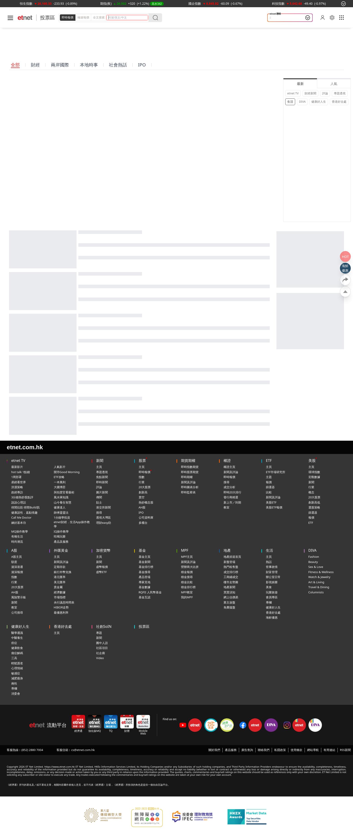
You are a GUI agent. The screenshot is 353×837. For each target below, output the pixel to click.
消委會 (15, 694)
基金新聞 (144, 562)
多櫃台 (143, 523)
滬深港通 (17, 567)
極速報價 (83, 17)
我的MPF (187, 597)
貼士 (99, 502)
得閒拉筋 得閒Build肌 (25, 507)
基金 (142, 550)
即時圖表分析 (190, 487)
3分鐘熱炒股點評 (22, 497)
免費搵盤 (229, 607)
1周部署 (16, 477)
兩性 (14, 683)
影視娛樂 (272, 582)
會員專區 (272, 597)
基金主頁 (144, 557)
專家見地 (144, 582)
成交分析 (229, 487)
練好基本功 (18, 523)
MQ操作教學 (19, 531)
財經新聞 (310, 93)
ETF (269, 460)
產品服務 (231, 750)
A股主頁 (16, 557)
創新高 (143, 492)
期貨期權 (188, 460)
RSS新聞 (345, 750)
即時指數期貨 (190, 467)
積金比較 (187, 582)
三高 (14, 658)
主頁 (99, 467)
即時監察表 (188, 492)
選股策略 (314, 507)
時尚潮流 (17, 542)
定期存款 (60, 567)
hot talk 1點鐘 (20, 472)
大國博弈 (60, 487)
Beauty (313, 562)
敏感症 (15, 673)
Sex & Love (315, 567)
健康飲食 (17, 648)
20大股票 (145, 487)
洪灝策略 (17, 487)
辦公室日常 (273, 577)
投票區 (47, 17)
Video (100, 658)
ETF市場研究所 (275, 472)
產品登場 (144, 577)
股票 (142, 460)
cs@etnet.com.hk (83, 750)
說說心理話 (18, 502)
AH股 (142, 507)
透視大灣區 (103, 517)
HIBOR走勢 (61, 607)
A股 (14, 550)
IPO (141, 512)
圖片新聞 (102, 492)
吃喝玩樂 (60, 536)
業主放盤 (229, 602)
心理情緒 (17, 668)
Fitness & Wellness (321, 572)
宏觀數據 (314, 477)
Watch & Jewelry (319, 577)
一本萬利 (60, 482)
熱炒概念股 (146, 502)
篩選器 (270, 487)
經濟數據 (60, 592)
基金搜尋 (144, 572)
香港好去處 (339, 102)
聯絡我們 (263, 750)
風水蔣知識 (61, 497)
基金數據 (144, 587)
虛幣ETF (101, 572)
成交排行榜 (231, 572)
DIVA (302, 102)
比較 (269, 492)
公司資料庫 (146, 517)
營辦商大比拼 (190, 567)
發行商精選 (231, 497)
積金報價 (187, 572)
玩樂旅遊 (272, 592)
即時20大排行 (233, 492)
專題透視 (340, 93)
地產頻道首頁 (232, 557)
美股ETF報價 (274, 507)
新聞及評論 (188, 482)
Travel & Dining (318, 587)
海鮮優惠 (272, 617)
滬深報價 (17, 572)
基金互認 (144, 597)
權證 (227, 460)
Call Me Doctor (21, 517)
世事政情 (272, 567)
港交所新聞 (103, 507)
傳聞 (99, 497)
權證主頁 (229, 467)
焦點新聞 (102, 477)
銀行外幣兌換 (62, 572)
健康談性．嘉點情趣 (24, 512)
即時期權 (187, 477)
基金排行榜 (146, 567)
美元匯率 (60, 582)
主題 (269, 477)
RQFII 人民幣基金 (150, 592)
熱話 (269, 562)
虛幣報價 (102, 567)
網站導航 (313, 750)
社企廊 (100, 653)
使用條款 (296, 750)
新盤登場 (229, 562)
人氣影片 (60, 467)
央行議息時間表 (64, 602)
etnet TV (293, 93)
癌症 (14, 643)
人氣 (333, 83)
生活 (290, 102)
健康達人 (60, 507)
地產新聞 (229, 587)
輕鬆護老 (17, 663)
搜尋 (99, 512)
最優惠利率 (61, 612)
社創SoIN (103, 626)
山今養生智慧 (62, 502)
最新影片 (17, 467)
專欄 (269, 602)
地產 (227, 550)
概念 (311, 492)
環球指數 (314, 472)
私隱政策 (280, 750)
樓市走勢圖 (231, 582)
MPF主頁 (187, 557)
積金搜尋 (187, 577)
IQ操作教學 (61, 531)
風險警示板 (18, 597)
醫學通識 (17, 633)
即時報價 (67, 17)
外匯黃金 (61, 550)
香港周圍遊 (278, 18)
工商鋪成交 (231, 577)
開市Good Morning (67, 472)
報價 (269, 482)
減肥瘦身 (17, 678)
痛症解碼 (17, 653)
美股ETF (271, 502)
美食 (269, 587)
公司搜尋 (17, 612)
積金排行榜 (188, 587)
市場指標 (60, 597)
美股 (312, 460)
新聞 (99, 460)
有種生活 (17, 536)
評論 (325, 93)
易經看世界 (18, 482)
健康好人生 (318, 102)
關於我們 (214, 750)
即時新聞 (102, 482)
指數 (142, 477)
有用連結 (329, 750)
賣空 (142, 497)
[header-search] (128, 17)
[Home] (25, 17)
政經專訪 (17, 492)
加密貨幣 (103, 550)
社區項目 (102, 648)
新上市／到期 (232, 502)
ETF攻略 (59, 477)
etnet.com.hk (25, 447)
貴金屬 (58, 587)
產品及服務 (61, 542)
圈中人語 (102, 643)
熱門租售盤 (231, 567)
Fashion (313, 557)
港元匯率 (60, 577)
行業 (142, 482)
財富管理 (272, 572)
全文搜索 (99, 17)
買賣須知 (229, 592)
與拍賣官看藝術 (64, 492)
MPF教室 (187, 592)
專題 (99, 633)
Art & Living (316, 582)
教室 (226, 507)
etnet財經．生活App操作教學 (72, 524)
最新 (300, 83)
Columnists (316, 592)
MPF (184, 550)
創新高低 (314, 502)
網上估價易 (231, 597)
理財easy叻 (103, 523)
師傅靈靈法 (61, 512)
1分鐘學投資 (62, 517)
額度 (14, 562)
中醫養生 (17, 638)
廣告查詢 (247, 750)
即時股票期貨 (190, 472)
